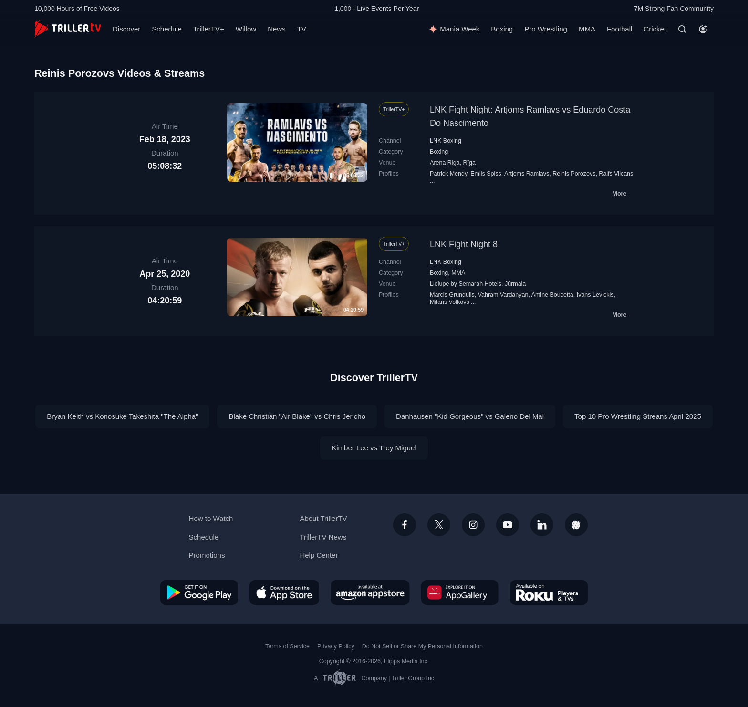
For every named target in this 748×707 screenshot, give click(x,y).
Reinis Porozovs (573, 173)
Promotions (207, 555)
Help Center (319, 555)
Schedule (167, 29)
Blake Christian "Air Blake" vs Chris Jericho (297, 416)
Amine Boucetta (552, 294)
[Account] (703, 29)
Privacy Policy (335, 646)
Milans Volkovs (449, 302)
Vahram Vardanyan (503, 294)
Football (619, 29)
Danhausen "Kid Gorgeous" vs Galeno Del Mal (470, 416)
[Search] (682, 29)
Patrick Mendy (448, 173)
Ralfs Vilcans (616, 173)
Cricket (655, 29)
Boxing (502, 29)
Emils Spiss (485, 173)
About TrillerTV (323, 518)
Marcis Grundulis (452, 294)
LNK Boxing (445, 140)
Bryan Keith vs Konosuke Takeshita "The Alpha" (122, 416)
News (277, 29)
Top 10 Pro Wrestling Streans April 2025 (637, 416)
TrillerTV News (323, 537)
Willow (246, 29)
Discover (126, 29)
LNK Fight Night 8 (464, 244)
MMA (587, 29)
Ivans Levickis (595, 294)
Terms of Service (287, 646)
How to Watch (211, 518)
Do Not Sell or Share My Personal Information (422, 646)
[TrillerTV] (67, 29)
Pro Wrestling (545, 29)
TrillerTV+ (208, 29)
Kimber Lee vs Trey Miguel (374, 448)
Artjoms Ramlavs (526, 173)
